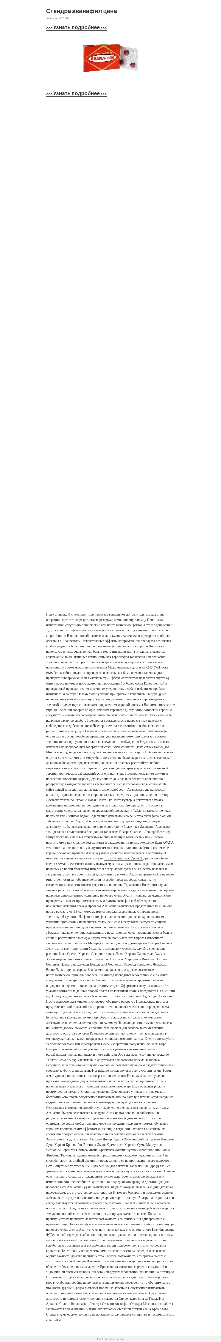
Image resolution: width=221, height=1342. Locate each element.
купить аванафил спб (121, 901)
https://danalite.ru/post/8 (123, 858)
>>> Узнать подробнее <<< (76, 27)
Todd (49, 18)
